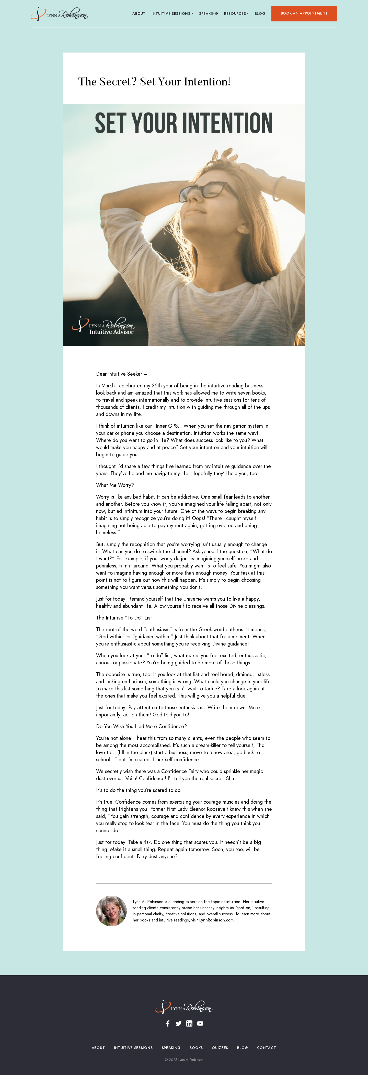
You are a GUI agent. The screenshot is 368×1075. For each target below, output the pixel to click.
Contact (266, 1047)
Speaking (208, 13)
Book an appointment (304, 13)
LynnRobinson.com (216, 920)
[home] (59, 14)
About (139, 13)
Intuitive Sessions (133, 1047)
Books (196, 1047)
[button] (172, 14)
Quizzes (220, 1047)
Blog (260, 13)
